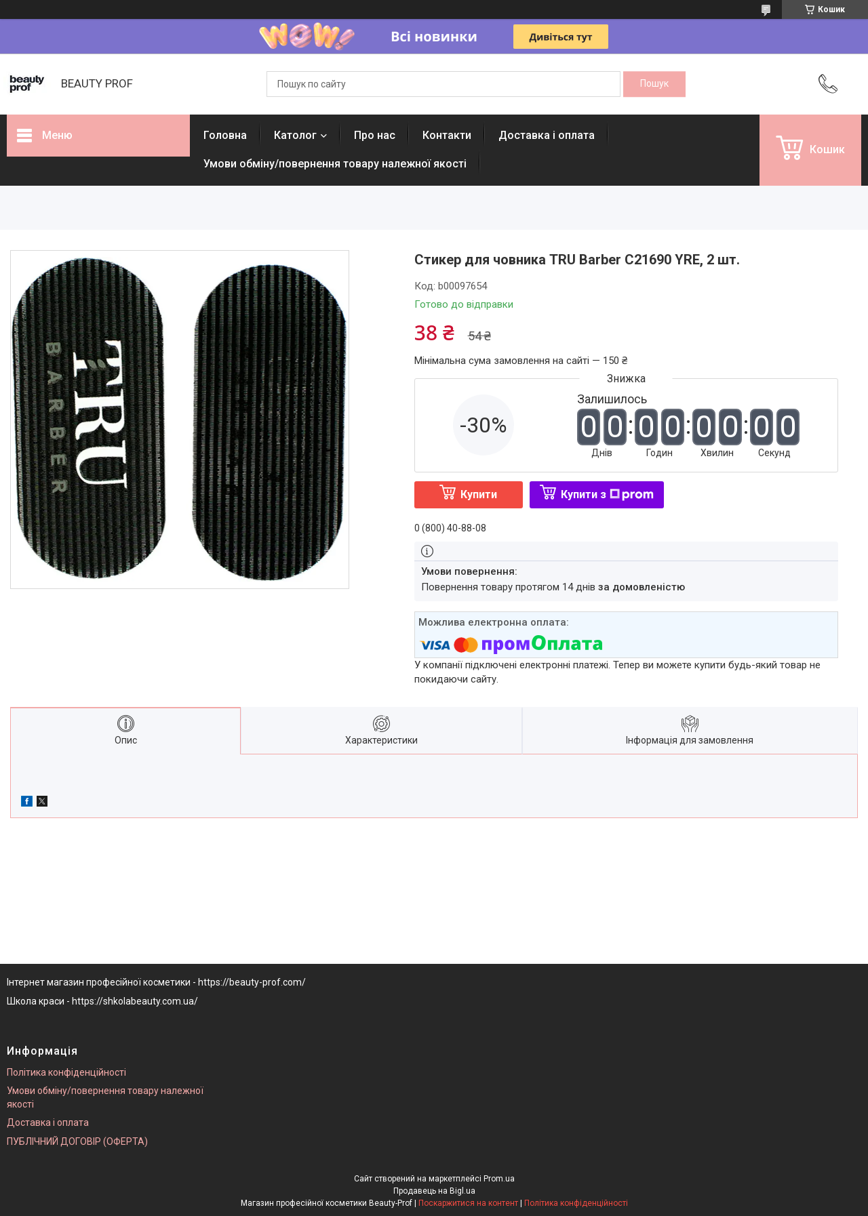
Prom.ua (499, 1178)
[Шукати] (654, 84)
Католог (295, 135)
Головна (225, 135)
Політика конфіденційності (66, 1072)
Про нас (374, 135)
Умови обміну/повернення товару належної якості (335, 163)
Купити (478, 494)
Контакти (446, 135)
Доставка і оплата (546, 135)
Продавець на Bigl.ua (434, 1191)
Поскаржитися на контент (468, 1203)
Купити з (607, 494)
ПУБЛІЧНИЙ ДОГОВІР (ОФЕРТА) (77, 1141)
